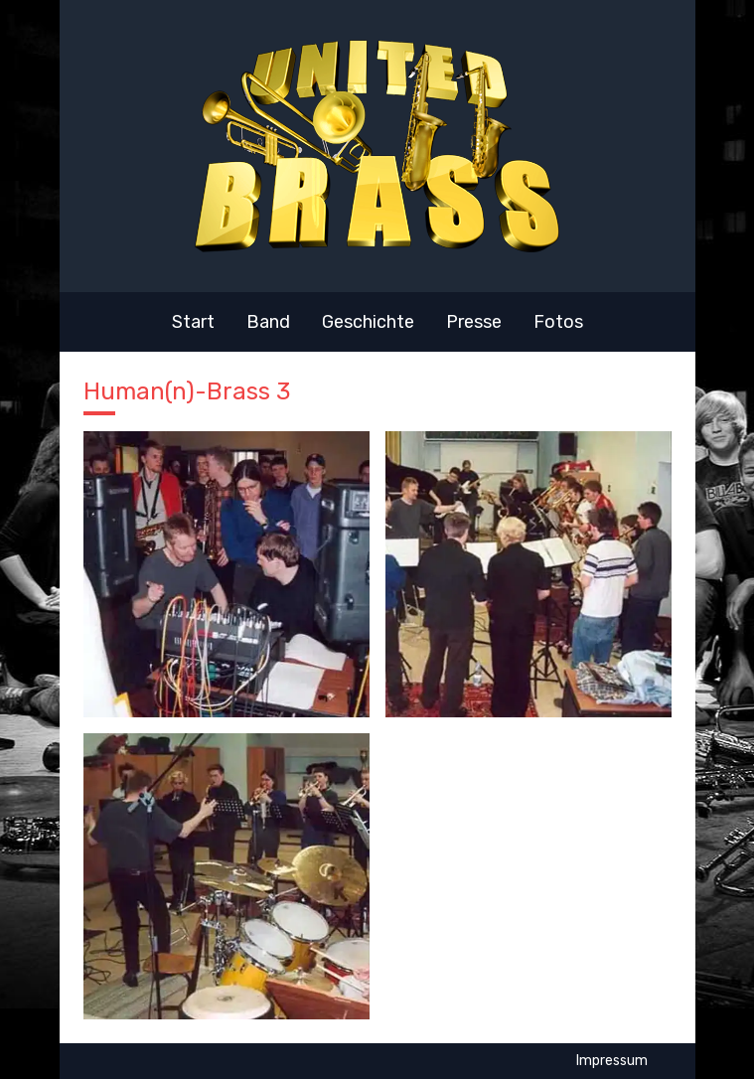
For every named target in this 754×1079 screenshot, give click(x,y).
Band (268, 322)
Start (193, 322)
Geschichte (368, 322)
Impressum (612, 1060)
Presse (474, 322)
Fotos (558, 322)
